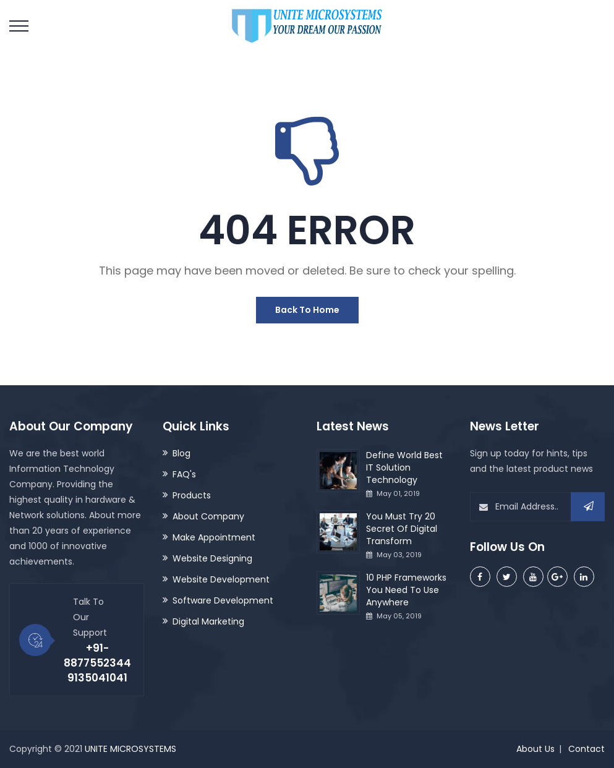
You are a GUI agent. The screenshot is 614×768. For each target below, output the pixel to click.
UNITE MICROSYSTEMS (130, 749)
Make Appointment (214, 537)
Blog (181, 453)
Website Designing (212, 558)
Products (192, 495)
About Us (535, 749)
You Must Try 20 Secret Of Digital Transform (401, 528)
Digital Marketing (208, 621)
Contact (586, 749)
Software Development (223, 600)
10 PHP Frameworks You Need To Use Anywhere (406, 589)
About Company (208, 516)
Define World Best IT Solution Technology (404, 467)
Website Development (221, 579)
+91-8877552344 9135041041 (97, 663)
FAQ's (184, 474)
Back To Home (307, 310)
